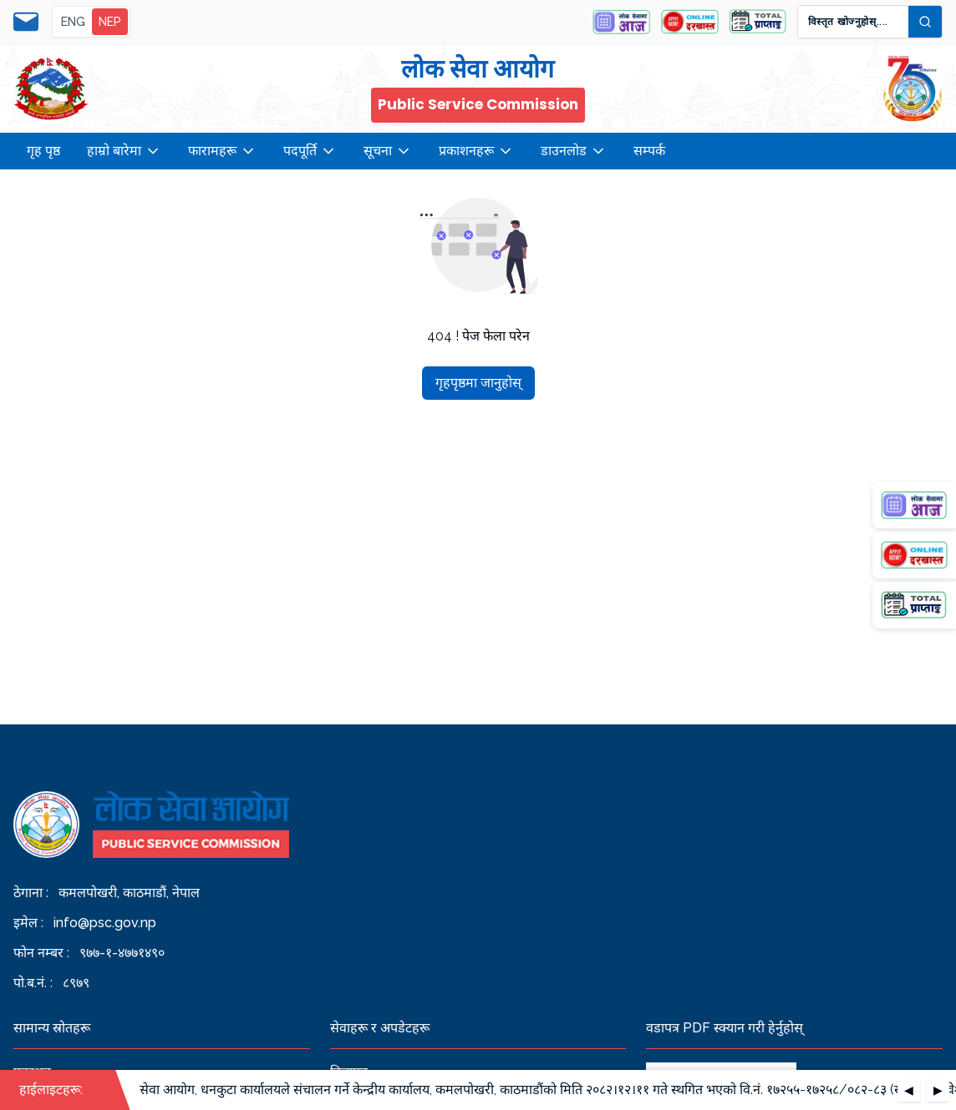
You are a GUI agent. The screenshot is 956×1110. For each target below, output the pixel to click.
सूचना (388, 151)
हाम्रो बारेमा (124, 151)
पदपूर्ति (310, 151)
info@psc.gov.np (104, 923)
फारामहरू (222, 151)
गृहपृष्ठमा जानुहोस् (478, 383)
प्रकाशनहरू (476, 151)
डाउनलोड (574, 151)
